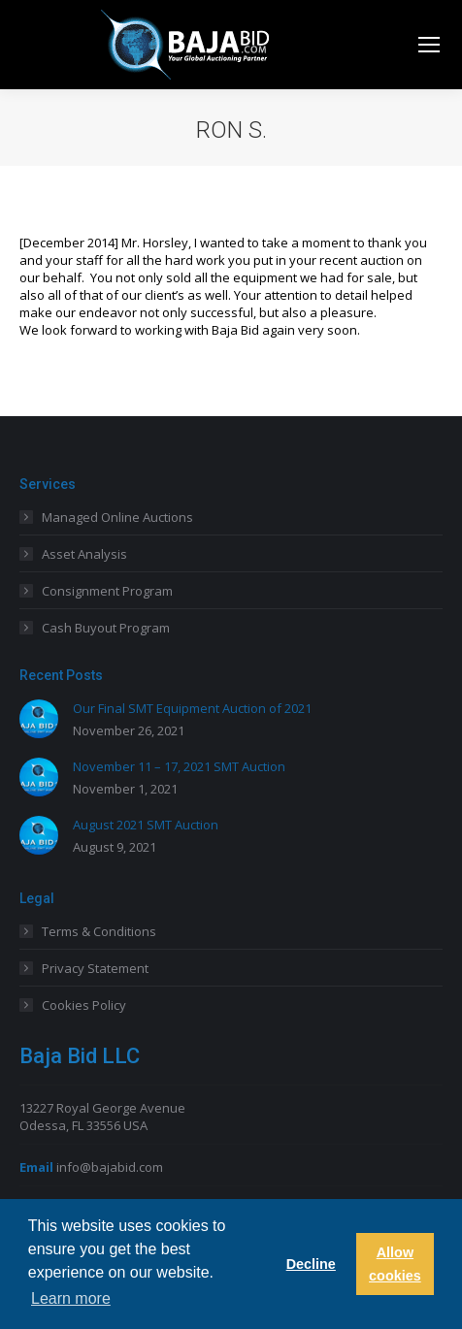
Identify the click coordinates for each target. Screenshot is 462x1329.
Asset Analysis (84, 554)
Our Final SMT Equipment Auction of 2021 (192, 708)
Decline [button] (311, 1264)
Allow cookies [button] (395, 1264)
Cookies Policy (84, 1005)
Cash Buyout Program (106, 627)
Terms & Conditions (99, 931)
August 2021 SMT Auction (145, 824)
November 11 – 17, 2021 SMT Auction (179, 766)
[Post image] (38, 718)
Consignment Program (107, 591)
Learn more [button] (71, 1298)
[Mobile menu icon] (429, 44)
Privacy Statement (95, 968)
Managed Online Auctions (117, 517)
